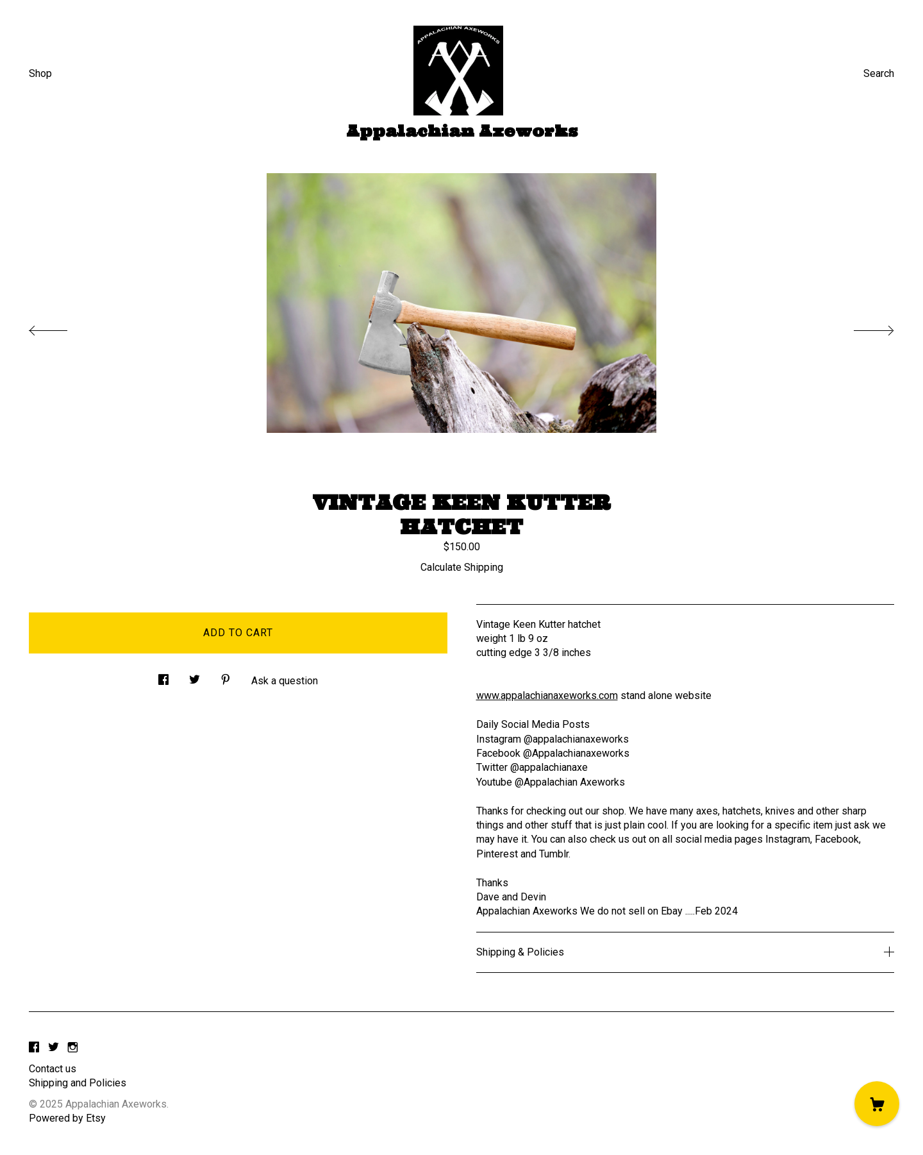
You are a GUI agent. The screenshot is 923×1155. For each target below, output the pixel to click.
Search (878, 73)
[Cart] (876, 1103)
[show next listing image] (862, 327)
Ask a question (284, 681)
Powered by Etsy (67, 1118)
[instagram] (73, 1047)
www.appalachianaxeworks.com (547, 695)
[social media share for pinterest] (225, 676)
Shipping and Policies (77, 1083)
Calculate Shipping (461, 567)
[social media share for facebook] (163, 676)
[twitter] (53, 1047)
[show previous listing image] (61, 327)
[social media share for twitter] (194, 676)
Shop (40, 73)
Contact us (52, 1069)
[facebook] (34, 1047)
